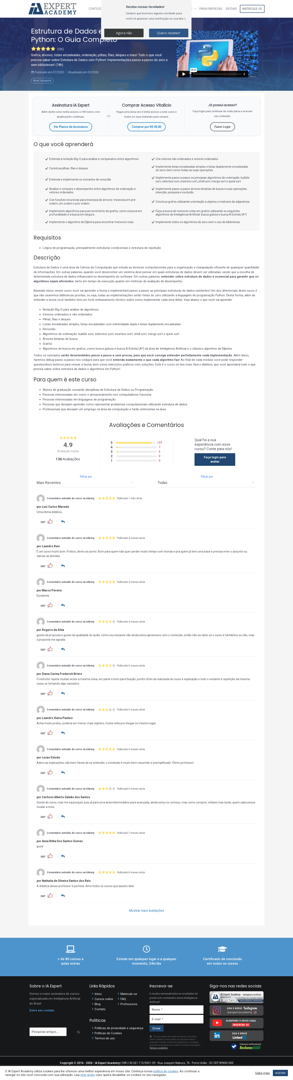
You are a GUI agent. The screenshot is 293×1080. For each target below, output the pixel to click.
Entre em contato (42, 1009)
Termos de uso (105, 1037)
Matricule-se (252, 8)
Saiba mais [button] (262, 1073)
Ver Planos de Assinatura (71, 126)
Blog (98, 1003)
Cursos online (104, 998)
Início (98, 993)
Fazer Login (222, 126)
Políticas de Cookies (108, 1032)
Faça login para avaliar (215, 459)
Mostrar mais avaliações (146, 910)
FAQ (123, 998)
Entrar (231, 8)
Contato (100, 1008)
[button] (50, 521)
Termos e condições (159, 1047)
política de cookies (165, 1071)
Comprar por (146, 126)
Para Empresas (211, 8)
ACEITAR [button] (280, 1073)
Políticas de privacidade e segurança (119, 1027)
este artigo (87, 1075)
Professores (128, 1003)
